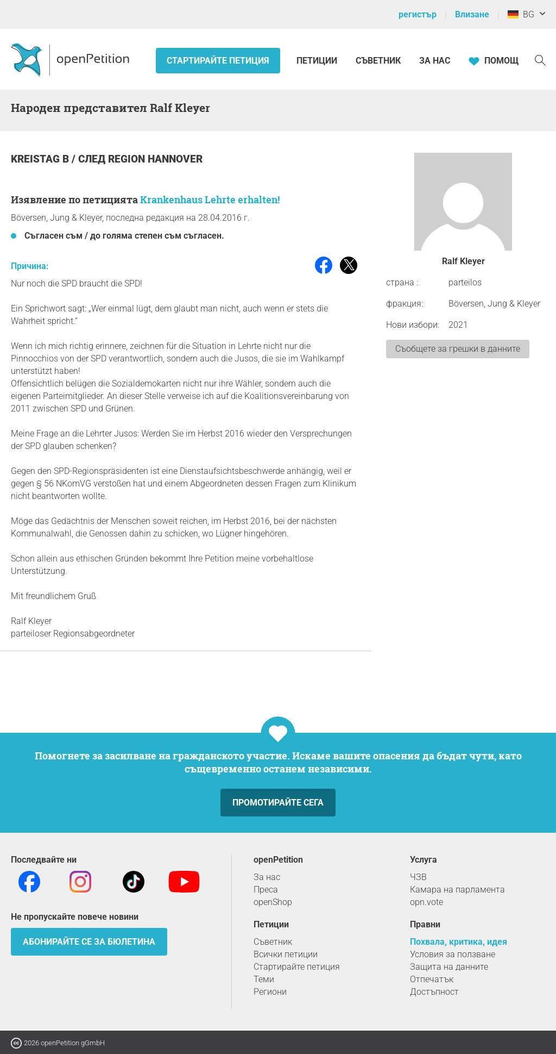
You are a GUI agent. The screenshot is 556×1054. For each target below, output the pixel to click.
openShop (273, 902)
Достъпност (434, 992)
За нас (434, 60)
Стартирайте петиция (218, 60)
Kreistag (36, 159)
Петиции (317, 60)
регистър (418, 14)
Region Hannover (155, 159)
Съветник (378, 60)
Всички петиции (286, 954)
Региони (270, 992)
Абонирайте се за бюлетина (89, 942)
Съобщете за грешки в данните (457, 349)
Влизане (472, 14)
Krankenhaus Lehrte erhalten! (210, 199)
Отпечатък (431, 979)
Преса (266, 889)
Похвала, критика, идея (458, 942)
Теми (264, 979)
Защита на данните (449, 967)
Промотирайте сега (278, 802)
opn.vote (426, 902)
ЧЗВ (418, 877)
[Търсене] (540, 59)
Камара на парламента (457, 889)
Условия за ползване (452, 954)
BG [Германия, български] (521, 14)
